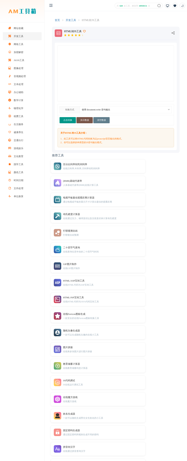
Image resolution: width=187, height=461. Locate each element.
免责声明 (86, 439)
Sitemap (76, 439)
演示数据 (84, 120)
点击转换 (67, 120)
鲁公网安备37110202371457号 (167, 452)
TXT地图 (65, 439)
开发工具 (71, 20)
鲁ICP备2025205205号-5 (136, 452)
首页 (57, 20)
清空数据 (101, 120)
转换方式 (69, 109)
